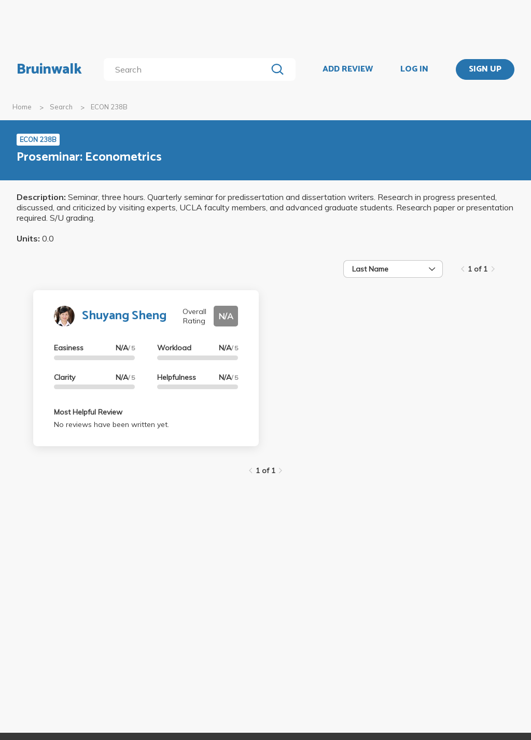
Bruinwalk (49, 69)
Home (22, 107)
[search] (187, 69)
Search (61, 107)
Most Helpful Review (88, 412)
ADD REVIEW (348, 69)
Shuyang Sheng (124, 316)
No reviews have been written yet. (111, 424)
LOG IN (414, 69)
